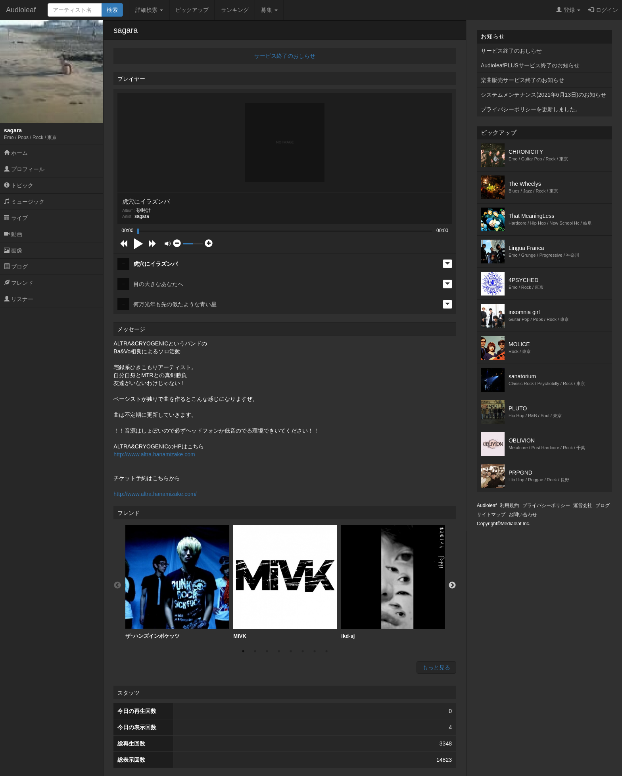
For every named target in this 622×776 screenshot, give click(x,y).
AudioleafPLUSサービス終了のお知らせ (530, 65)
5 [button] (291, 651)
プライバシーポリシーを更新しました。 (531, 109)
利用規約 (509, 505)
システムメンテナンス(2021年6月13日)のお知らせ (543, 95)
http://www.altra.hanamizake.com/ (154, 494)
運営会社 (582, 505)
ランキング (235, 10)
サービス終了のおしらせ (284, 56)
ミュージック (24, 201)
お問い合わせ (523, 514)
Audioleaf (21, 10)
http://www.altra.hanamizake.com (154, 454)
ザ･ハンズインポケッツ (177, 582)
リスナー (18, 299)
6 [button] (303, 651)
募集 (269, 10)
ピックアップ (192, 10)
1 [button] (243, 651)
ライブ (16, 218)
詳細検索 (149, 10)
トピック (18, 185)
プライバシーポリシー (546, 505)
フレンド (18, 283)
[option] (177, 582)
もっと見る (436, 667)
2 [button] (255, 651)
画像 (13, 250)
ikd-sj (393, 582)
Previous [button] (117, 585)
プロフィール (24, 169)
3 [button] (267, 651)
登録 (568, 10)
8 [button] (326, 651)
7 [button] (315, 651)
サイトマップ (491, 514)
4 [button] (279, 651)
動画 (13, 234)
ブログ (16, 266)
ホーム (16, 153)
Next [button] (452, 585)
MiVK (285, 582)
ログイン (603, 10)
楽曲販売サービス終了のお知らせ (522, 80)
